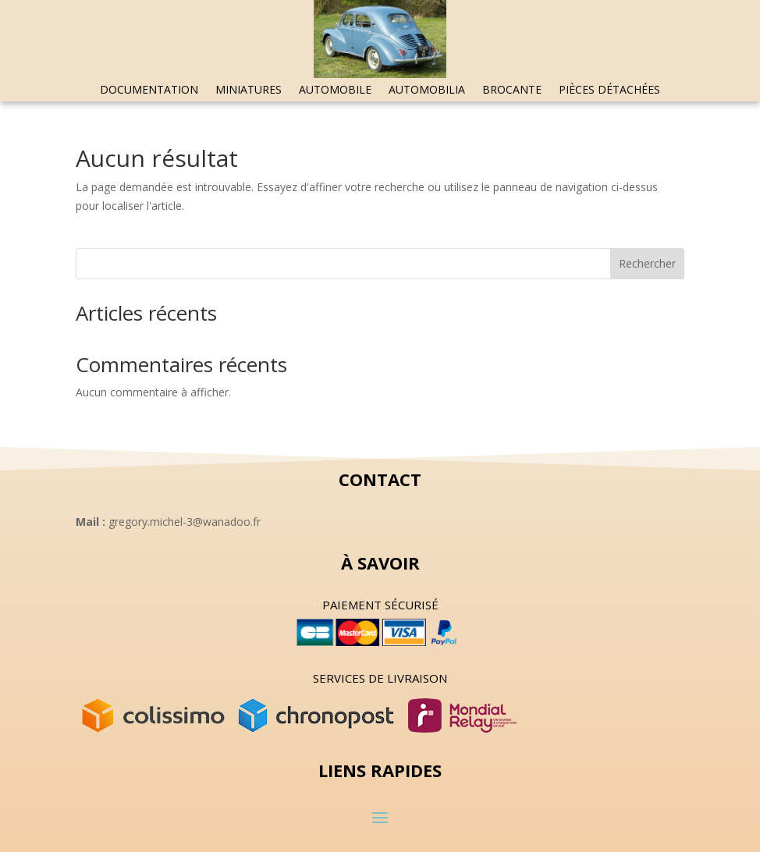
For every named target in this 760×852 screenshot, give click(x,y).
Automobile (335, 90)
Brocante (512, 90)
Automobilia (427, 90)
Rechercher (647, 263)
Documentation (149, 90)
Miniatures (248, 90)
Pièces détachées (609, 90)
